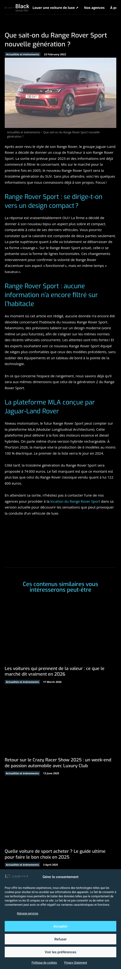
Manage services (27, 913)
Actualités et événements (22, 54)
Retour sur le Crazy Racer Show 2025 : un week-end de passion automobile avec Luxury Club (58, 763)
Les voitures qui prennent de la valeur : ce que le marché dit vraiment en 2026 (55, 671)
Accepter (60, 926)
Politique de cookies (44, 962)
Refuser (60, 939)
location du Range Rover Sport (75, 501)
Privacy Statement (75, 962)
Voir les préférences (60, 952)
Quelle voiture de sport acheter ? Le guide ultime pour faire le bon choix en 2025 (55, 854)
